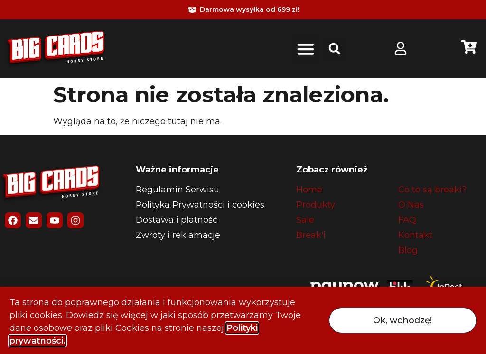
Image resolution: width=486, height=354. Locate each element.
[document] (243, 177)
